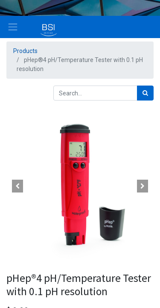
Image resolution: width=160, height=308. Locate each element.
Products (25, 50)
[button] (17, 186)
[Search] (145, 93)
